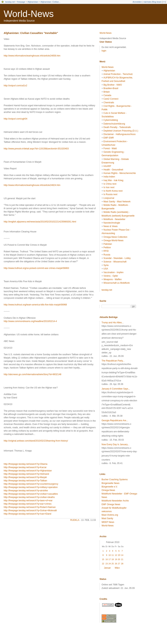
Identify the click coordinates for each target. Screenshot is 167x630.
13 (119, 555)
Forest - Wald (110, 148)
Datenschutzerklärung (114, 123)
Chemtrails (108, 102)
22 (103, 563)
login (104, 50)
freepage (21, 2)
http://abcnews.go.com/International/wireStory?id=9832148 (32, 374)
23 (106, 563)
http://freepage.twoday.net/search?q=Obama (25, 464)
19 (116, 559)
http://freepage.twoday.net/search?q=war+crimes (27, 504)
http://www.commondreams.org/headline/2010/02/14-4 (30, 321)
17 (110, 559)
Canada (107, 95)
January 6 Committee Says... (116, 388)
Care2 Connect (110, 99)
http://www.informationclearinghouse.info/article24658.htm (32, 55)
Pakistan (107, 244)
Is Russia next (110, 194)
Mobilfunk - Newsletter (114, 219)
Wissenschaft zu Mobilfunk (116, 283)
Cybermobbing (110, 120)
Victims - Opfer (110, 276)
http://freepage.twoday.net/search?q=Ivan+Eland (27, 514)
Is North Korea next (112, 191)
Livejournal (108, 198)
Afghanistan (32, 2)
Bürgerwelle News (110, 483)
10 (110, 555)
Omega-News (108, 490)
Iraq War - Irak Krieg (113, 180)
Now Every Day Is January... (115, 444)
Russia (106, 254)
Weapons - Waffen (112, 279)
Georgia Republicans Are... (115, 420)
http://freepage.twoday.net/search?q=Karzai (25, 467)
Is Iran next (108, 187)
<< (164, 2)
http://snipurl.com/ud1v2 (15, 85)
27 (119, 563)
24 (110, 563)
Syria (105, 265)
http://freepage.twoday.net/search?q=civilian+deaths (29, 497)
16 (106, 559)
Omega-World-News (113, 240)
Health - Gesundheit (113, 169)
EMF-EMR (108, 137)
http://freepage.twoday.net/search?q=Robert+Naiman (30, 507)
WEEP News (108, 522)
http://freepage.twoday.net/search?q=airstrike (26, 490)
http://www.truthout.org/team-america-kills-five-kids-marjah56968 (35, 304)
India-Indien (109, 176)
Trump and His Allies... (113, 322)
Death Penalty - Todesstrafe (117, 127)
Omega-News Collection (115, 237)
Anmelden (137, 2)
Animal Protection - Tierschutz (118, 74)
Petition (107, 247)
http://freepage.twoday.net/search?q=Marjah (25, 477)
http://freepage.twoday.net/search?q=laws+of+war (28, 500)
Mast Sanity (107, 518)
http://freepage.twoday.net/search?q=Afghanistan (28, 470)
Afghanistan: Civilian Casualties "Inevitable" (31, 33)
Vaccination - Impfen (113, 272)
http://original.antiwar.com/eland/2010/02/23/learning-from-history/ (36, 440)
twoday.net (10, 2)
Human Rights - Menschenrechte (119, 173)
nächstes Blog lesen (152, 2)
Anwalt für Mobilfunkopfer (114, 508)
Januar (107, 568)
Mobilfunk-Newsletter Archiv (115, 500)
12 (116, 555)
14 (122, 555)
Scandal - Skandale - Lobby (117, 258)
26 (116, 563)
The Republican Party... (113, 360)
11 (113, 555)
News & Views (110, 226)
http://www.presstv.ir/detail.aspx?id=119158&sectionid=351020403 (36, 148)
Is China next (109, 184)
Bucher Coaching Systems (115, 479)
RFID (106, 251)
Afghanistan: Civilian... (51, 2)
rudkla (74, 520)
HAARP (107, 166)
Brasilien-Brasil (110, 88)
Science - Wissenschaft (114, 261)
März (117, 568)
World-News (29, 14)
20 (119, 559)
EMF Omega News (111, 504)
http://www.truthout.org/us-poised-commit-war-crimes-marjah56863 (36, 268)
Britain (106, 92)
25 (113, 563)
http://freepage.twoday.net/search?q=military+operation (31, 487)
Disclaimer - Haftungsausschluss (119, 134)
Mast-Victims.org (110, 515)
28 (122, 563)
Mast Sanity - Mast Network (117, 201)
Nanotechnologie (111, 222)
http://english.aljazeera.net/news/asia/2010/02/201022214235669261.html (40, 221)
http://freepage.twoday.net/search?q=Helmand (26, 474)
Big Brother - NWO (112, 85)
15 (103, 559)
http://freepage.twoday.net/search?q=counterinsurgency (31, 484)
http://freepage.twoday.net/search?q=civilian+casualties (31, 494)
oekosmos (107, 511)
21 (122, 559)
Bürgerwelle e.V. (110, 486)
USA (105, 268)
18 (113, 559)
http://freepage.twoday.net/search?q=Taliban (25, 480)
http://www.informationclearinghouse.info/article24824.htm (32, 185)
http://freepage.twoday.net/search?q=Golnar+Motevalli (30, 510)
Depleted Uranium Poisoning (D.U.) (120, 130)
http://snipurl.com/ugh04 (15, 118)
